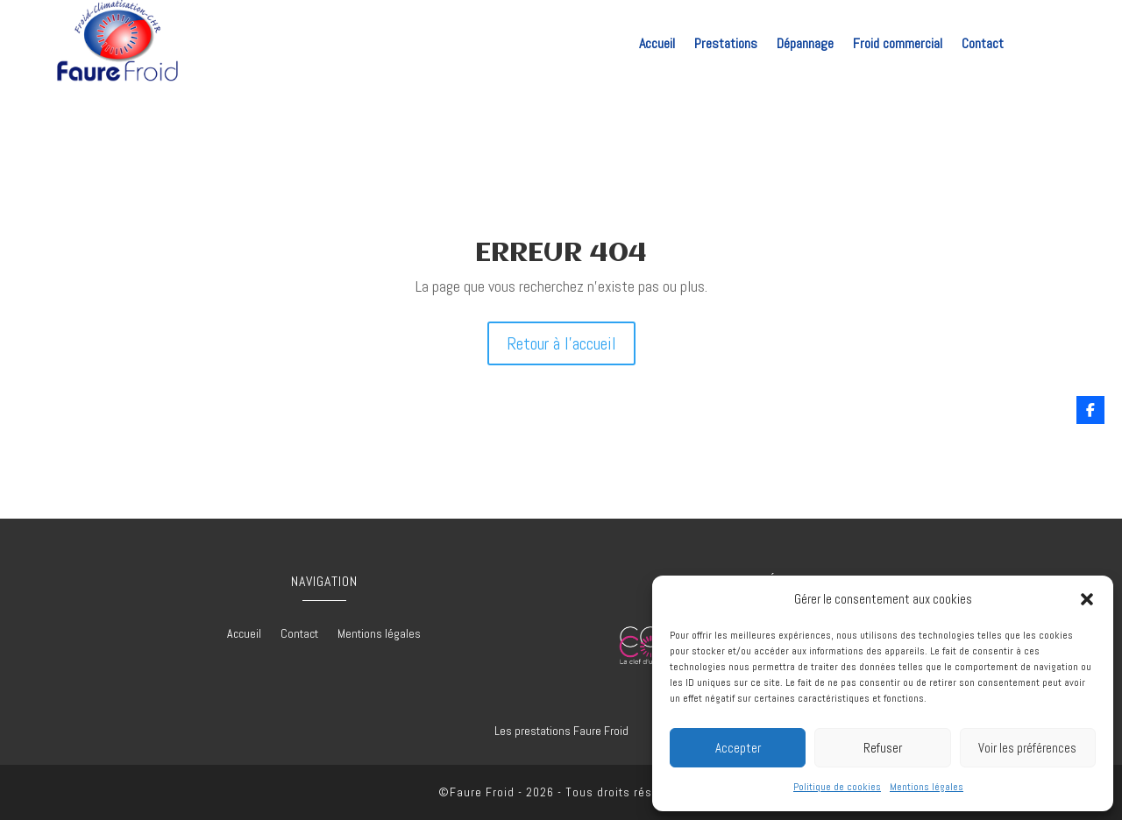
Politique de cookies (837, 787)
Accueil (657, 45)
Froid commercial (897, 45)
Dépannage (805, 45)
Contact (983, 45)
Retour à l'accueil (561, 343)
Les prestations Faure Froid (561, 731)
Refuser (882, 747)
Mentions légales (926, 787)
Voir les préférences (1027, 747)
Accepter (738, 747)
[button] (1087, 599)
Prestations (725, 45)
